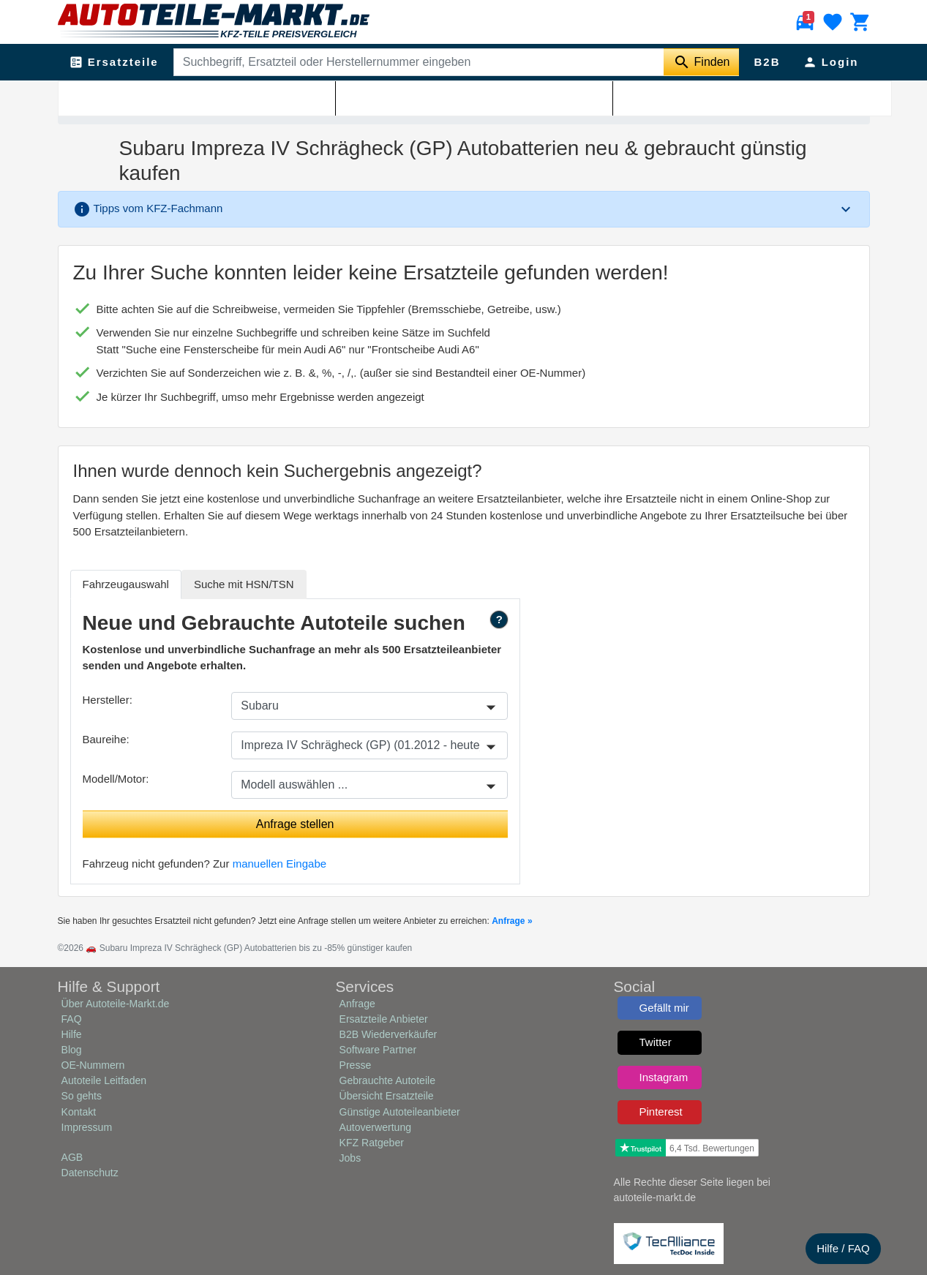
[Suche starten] (701, 62)
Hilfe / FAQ (843, 1248)
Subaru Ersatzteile (151, 96)
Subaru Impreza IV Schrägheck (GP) (271, 96)
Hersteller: (107, 699)
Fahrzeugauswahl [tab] (126, 584)
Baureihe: (106, 739)
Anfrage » (512, 921)
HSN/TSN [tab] (244, 584)
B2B (767, 62)
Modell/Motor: (116, 778)
